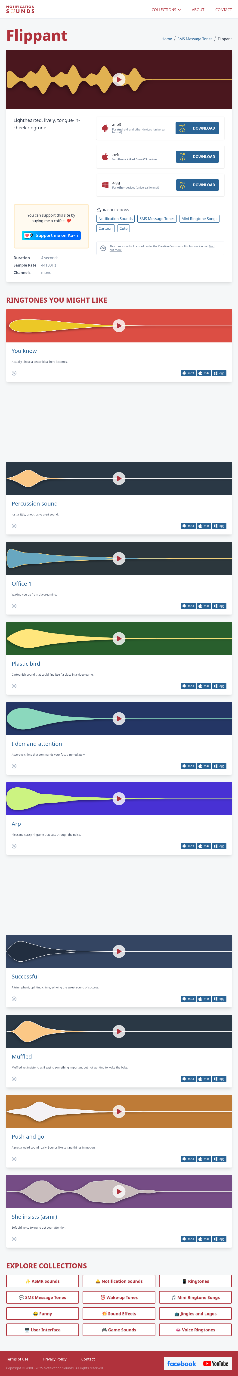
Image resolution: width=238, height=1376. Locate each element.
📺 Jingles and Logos (195, 1313)
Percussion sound (35, 503)
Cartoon (106, 228)
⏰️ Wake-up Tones (119, 1297)
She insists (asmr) (34, 1216)
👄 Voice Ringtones (195, 1330)
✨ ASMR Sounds (42, 1281)
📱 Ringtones (195, 1281)
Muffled (22, 1056)
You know (24, 351)
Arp (16, 823)
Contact (88, 1359)
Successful (25, 976)
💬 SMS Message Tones (42, 1297)
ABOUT (198, 10)
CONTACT (223, 10)
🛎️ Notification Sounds (118, 1281)
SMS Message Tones (194, 38)
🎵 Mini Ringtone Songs (195, 1297)
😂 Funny (42, 1313)
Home (167, 38)
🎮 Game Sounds (119, 1330)
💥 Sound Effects (119, 1313)
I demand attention (37, 743)
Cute (124, 228)
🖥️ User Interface (43, 1330)
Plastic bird (26, 663)
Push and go (28, 1136)
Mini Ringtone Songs (199, 218)
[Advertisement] (51, 168)
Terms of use (17, 1359)
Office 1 (22, 583)
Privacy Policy (55, 1359)
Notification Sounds (116, 218)
